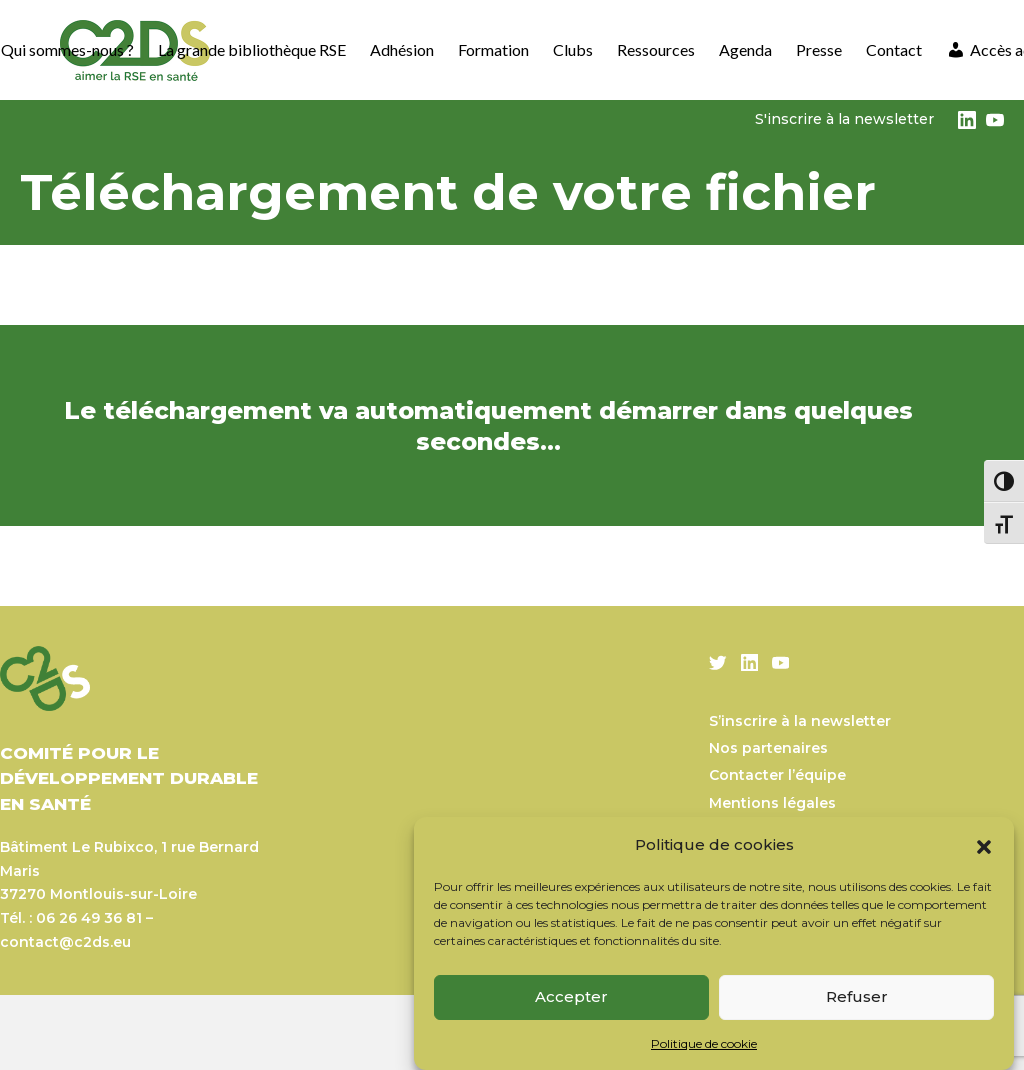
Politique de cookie (704, 1043)
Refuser (857, 996)
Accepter (571, 996)
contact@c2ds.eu (65, 942)
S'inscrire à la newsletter (844, 119)
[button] (984, 845)
